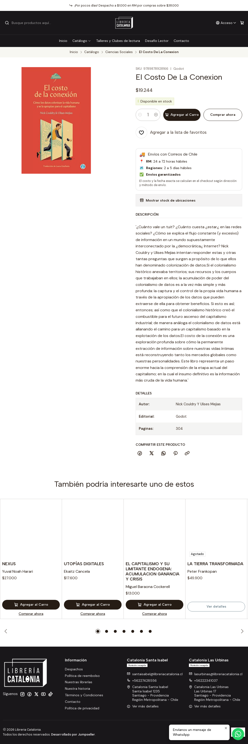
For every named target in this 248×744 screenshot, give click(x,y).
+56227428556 (142, 680)
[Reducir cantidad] (140, 115)
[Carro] (242, 22)
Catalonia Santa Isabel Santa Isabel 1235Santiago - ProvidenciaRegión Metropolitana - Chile (152, 693)
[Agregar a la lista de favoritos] (171, 132)
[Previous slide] (6, 631)
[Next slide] (241, 631)
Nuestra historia (77, 688)
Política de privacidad (82, 708)
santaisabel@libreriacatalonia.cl (155, 674)
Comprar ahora (222, 115)
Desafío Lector (157, 41)
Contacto (181, 41)
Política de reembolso (82, 676)
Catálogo (81, 41)
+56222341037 (203, 680)
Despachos (74, 669)
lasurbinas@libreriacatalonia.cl (215, 674)
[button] (98, 631)
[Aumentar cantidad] (156, 115)
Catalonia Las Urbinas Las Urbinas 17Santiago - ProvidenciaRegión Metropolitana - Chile (214, 693)
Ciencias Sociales (119, 52)
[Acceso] (226, 22)
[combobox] (29, 23)
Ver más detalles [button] (143, 706)
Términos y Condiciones (84, 695)
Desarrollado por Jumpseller (73, 734)
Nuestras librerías (78, 682)
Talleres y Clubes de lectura (118, 41)
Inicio (63, 41)
